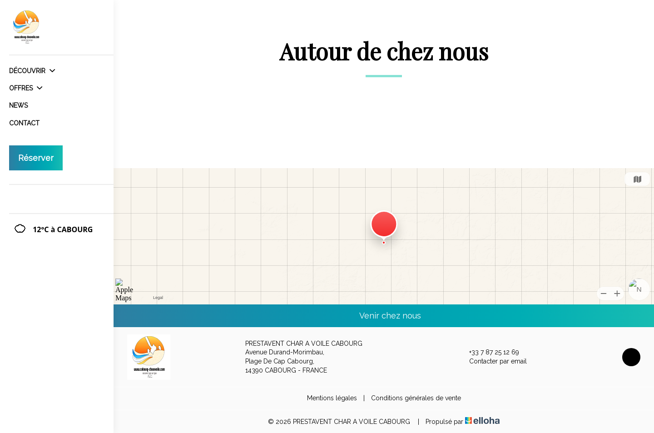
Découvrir (32, 71)
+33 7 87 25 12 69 (489, 352)
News (18, 105)
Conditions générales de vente (416, 398)
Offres (25, 88)
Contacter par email (493, 362)
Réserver (36, 158)
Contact (24, 123)
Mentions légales (332, 398)
